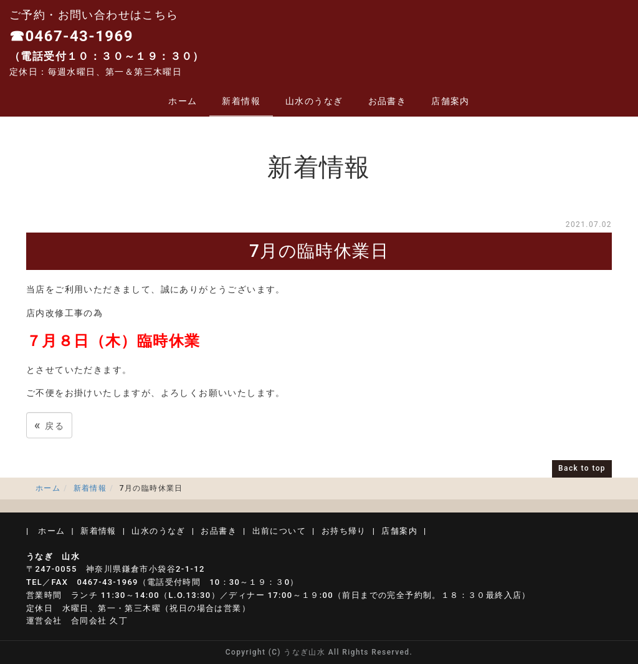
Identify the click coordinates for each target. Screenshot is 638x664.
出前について (279, 531)
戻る (49, 425)
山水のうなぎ (314, 101)
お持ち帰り (343, 531)
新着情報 (241, 101)
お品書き (387, 101)
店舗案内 (450, 101)
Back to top (582, 468)
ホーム (182, 101)
